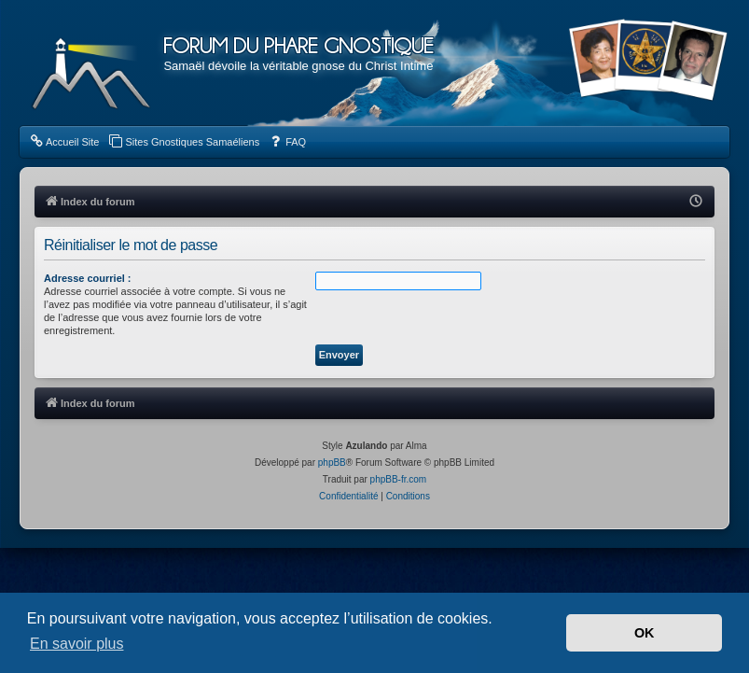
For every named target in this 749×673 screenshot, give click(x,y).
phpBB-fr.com (398, 479)
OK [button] (644, 632)
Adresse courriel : (88, 278)
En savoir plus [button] (77, 644)
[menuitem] (64, 142)
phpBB (332, 462)
